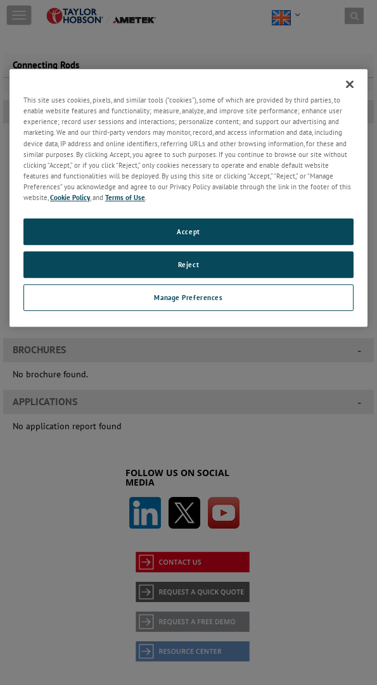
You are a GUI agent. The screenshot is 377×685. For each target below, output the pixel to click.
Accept (188, 231)
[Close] (350, 84)
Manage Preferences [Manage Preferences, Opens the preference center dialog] (188, 297)
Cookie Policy (70, 197)
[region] (188, 197)
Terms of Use (125, 197)
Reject (188, 264)
